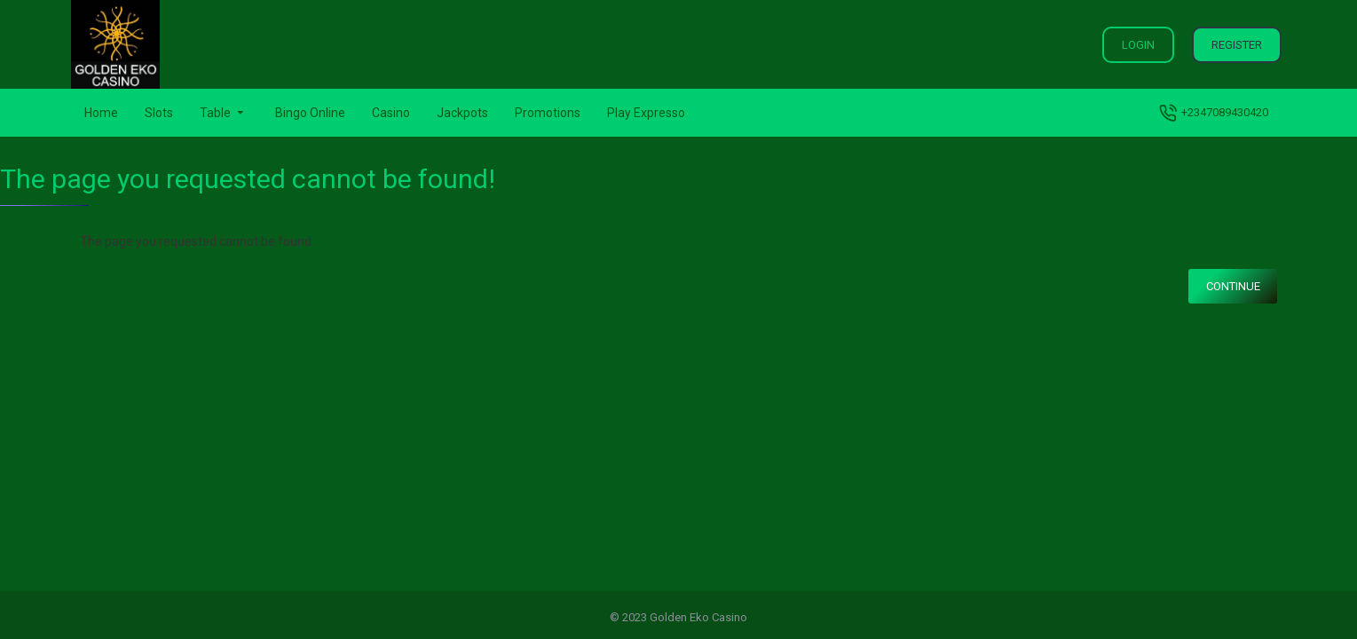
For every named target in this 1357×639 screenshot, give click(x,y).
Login (1138, 44)
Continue (1233, 286)
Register (1236, 44)
